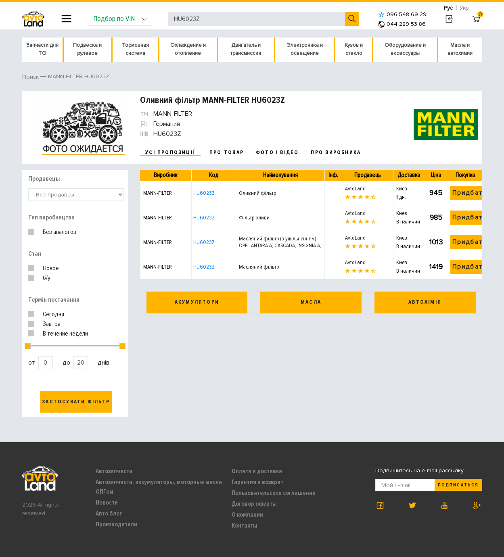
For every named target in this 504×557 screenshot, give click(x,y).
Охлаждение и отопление (188, 49)
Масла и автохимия (460, 49)
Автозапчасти (114, 471)
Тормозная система (135, 49)
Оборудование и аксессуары (405, 49)
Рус (448, 7)
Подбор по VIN (120, 18)
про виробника (336, 152)
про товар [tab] (226, 152)
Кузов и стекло (354, 49)
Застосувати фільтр (76, 401)
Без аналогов (59, 232)
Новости (107, 502)
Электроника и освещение (305, 49)
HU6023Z (204, 193)
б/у (46, 278)
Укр (464, 7)
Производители (116, 524)
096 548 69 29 (402, 14)
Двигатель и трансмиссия (245, 49)
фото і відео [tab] (277, 152)
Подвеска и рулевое (87, 49)
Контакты (244, 525)
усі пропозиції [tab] (170, 152)
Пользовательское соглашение (274, 493)
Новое (51, 268)
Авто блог (109, 513)
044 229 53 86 (402, 24)
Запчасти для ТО (42, 49)
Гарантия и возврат (257, 482)
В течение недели (65, 334)
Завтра (52, 324)
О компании (247, 514)
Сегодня (53, 314)
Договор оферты (254, 503)
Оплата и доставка (257, 471)
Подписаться (458, 485)
